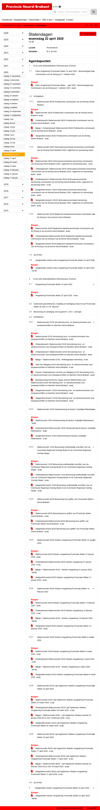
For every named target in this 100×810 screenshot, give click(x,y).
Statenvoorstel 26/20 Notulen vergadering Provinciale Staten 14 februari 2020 (63, 604)
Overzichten (34, 20)
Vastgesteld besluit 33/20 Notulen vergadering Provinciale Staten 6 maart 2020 (63, 675)
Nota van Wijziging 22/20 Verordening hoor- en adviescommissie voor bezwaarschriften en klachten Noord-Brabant (62, 365)
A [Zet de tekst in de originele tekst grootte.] (87, 25)
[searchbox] (70, 12)
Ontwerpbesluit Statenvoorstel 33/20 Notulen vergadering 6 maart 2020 (62, 660)
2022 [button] (6, 59)
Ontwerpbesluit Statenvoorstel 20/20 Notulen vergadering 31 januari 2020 (61, 563)
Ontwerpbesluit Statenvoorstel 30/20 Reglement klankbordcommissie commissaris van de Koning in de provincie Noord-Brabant (61, 237)
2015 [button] (6, 211)
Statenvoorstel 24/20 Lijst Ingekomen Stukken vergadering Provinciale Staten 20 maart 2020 (62, 701)
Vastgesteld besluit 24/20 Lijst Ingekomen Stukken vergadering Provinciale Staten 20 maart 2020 (59, 724)
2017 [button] (6, 197)
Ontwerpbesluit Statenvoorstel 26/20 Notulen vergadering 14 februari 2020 (61, 611)
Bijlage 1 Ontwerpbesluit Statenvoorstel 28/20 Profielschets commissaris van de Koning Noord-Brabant (63, 129)
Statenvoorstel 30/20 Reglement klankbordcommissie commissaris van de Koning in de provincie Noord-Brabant (62, 229)
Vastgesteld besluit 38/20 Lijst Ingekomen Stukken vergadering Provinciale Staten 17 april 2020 (59, 772)
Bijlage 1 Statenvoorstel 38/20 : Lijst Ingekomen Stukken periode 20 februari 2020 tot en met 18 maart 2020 (61, 765)
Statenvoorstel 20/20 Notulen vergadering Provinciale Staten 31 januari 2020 (62, 555)
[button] (93, 12)
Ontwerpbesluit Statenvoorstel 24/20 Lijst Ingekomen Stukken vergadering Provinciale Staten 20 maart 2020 (58, 708)
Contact (69, 20)
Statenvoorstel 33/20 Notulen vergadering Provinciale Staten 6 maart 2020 (61, 652)
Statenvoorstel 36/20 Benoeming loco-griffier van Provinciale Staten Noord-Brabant (61, 514)
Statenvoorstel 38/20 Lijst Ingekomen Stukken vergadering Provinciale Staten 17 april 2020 (62, 749)
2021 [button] (6, 66)
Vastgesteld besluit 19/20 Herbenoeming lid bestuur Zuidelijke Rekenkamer (58, 437)
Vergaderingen (20, 20)
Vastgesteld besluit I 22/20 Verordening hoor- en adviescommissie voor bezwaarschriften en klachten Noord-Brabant (62, 391)
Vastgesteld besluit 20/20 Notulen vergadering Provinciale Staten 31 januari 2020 (61, 578)
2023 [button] (6, 53)
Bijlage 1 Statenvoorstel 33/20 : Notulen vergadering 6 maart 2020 (60, 668)
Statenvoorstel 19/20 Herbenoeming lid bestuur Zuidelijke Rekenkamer (62, 421)
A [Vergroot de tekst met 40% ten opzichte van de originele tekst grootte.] (96, 25)
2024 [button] (6, 46)
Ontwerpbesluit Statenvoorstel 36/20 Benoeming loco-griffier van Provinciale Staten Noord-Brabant (60, 522)
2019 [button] (6, 184)
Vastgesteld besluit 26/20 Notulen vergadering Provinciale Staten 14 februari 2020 (61, 627)
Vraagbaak (60, 20)
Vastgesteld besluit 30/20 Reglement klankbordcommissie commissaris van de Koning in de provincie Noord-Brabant (62, 245)
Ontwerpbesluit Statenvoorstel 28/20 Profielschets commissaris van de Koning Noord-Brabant (62, 121)
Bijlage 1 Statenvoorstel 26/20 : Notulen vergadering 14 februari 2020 (62, 619)
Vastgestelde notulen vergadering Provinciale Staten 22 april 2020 (60, 797)
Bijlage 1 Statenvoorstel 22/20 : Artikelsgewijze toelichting (60, 360)
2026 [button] (6, 33)
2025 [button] (6, 40)
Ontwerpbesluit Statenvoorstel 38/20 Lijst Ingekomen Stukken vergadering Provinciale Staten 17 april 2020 (58, 757)
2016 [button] (6, 204)
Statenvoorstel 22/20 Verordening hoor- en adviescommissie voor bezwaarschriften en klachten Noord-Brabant (60, 337)
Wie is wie (47, 20)
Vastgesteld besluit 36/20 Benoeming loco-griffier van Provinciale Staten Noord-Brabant (63, 530)
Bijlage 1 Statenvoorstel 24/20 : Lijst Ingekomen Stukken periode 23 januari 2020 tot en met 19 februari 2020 (61, 716)
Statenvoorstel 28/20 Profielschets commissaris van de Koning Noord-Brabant (62, 114)
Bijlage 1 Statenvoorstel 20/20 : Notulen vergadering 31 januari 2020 (61, 571)
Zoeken (55, 7)
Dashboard (7, 20)
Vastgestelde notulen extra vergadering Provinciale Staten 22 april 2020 (62, 269)
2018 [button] (6, 191)
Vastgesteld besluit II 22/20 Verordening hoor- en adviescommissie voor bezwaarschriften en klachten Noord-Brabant (62, 399)
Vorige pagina (88, 34)
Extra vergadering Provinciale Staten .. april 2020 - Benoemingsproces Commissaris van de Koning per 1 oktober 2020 (62, 86)
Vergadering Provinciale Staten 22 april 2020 (54, 295)
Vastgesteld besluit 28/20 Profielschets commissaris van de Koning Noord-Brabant (60, 137)
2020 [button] (6, 72)
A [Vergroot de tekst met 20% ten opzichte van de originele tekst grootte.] (91, 25)
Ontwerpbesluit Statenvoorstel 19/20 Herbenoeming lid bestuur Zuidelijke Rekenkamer (63, 429)
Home (19, 25)
